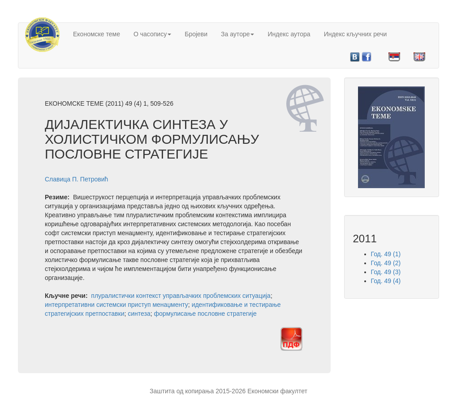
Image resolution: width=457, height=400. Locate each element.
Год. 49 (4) (386, 280)
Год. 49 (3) (386, 271)
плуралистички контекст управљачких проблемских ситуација (181, 295)
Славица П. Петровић (76, 179)
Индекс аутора (288, 34)
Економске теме (96, 34)
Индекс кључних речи (355, 34)
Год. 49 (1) (386, 254)
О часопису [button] (152, 34)
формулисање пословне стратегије (205, 313)
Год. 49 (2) (386, 263)
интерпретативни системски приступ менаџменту (116, 304)
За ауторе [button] (237, 34)
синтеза (139, 313)
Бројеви (196, 34)
